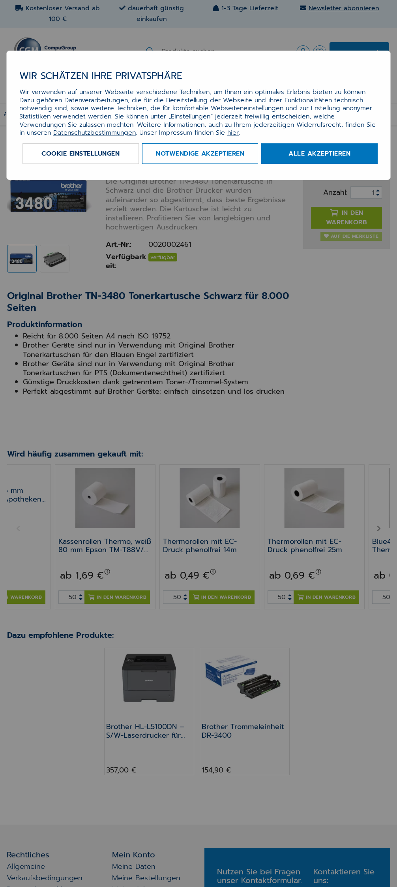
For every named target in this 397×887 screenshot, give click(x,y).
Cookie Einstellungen (80, 153)
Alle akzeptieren (319, 153)
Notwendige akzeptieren (200, 153)
